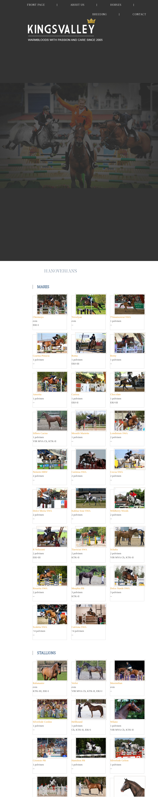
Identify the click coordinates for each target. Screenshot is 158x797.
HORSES (115, 4)
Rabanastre (38, 683)
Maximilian (116, 683)
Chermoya (38, 317)
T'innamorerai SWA (120, 317)
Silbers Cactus (40, 433)
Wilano (114, 721)
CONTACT (139, 14)
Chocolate (115, 394)
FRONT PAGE (36, 4)
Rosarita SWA (40, 588)
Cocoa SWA (116, 471)
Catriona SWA (78, 626)
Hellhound (76, 721)
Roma (74, 355)
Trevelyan (76, 317)
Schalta (114, 549)
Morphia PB (77, 588)
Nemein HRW (40, 471)
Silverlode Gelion (119, 760)
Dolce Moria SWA (42, 510)
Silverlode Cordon (42, 721)
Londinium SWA (119, 433)
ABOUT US (77, 4)
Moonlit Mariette (80, 433)
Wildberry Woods (119, 510)
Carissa (75, 394)
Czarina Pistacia (41, 355)
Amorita (37, 394)
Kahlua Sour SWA (81, 510)
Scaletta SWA (40, 626)
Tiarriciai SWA (79, 549)
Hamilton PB (78, 760)
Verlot (74, 683)
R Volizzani (39, 549)
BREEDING (99, 14)
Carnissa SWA (78, 471)
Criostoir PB (39, 760)
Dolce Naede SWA (120, 588)
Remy (113, 355)
